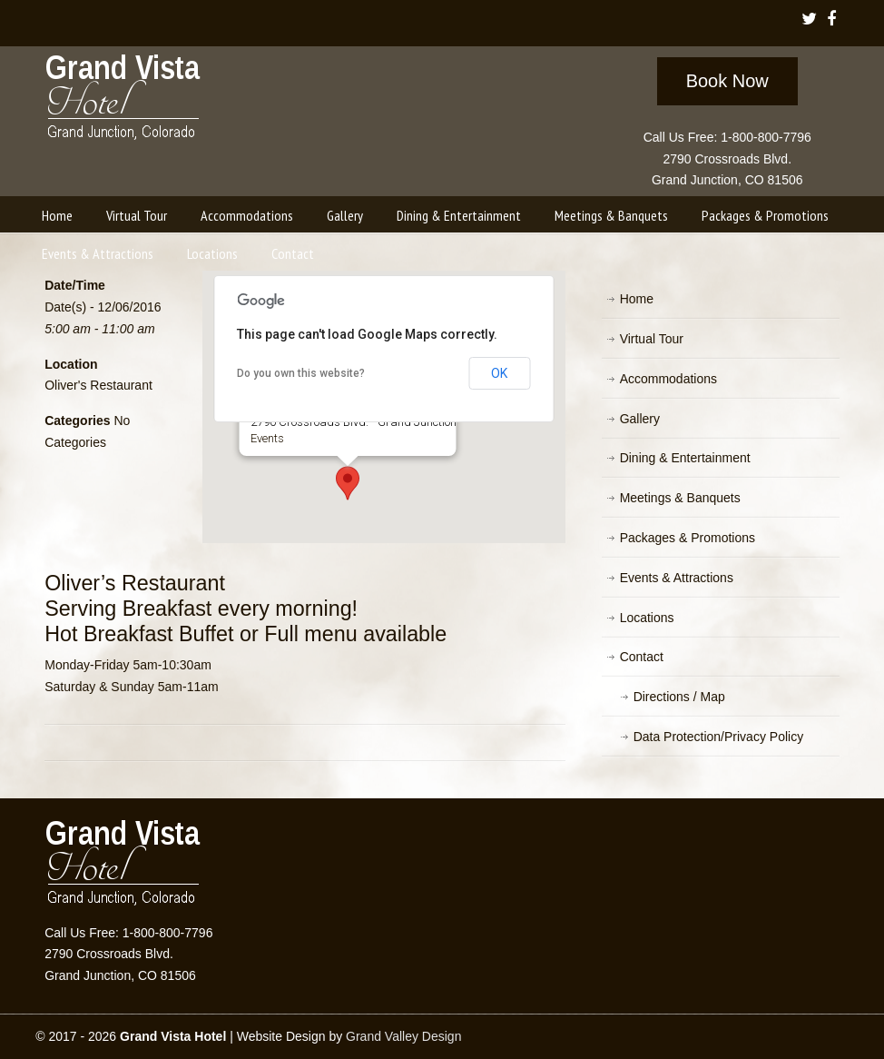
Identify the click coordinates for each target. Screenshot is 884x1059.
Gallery (640, 418)
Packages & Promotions (687, 537)
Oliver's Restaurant (98, 385)
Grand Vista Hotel (123, 101)
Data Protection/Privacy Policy (719, 736)
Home (636, 299)
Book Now (727, 81)
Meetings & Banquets (680, 497)
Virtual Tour (651, 339)
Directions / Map (679, 696)
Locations (647, 617)
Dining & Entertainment (685, 457)
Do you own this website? (301, 373)
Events (266, 438)
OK (499, 373)
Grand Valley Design (403, 1036)
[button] (347, 483)
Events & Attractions (676, 577)
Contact (641, 656)
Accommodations (668, 378)
